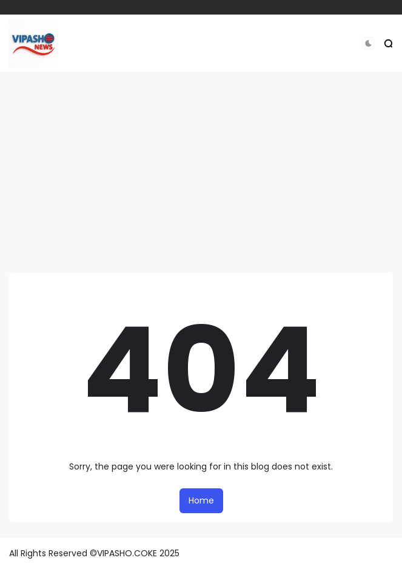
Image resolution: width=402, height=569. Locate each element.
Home (201, 500)
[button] (368, 43)
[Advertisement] (201, 172)
